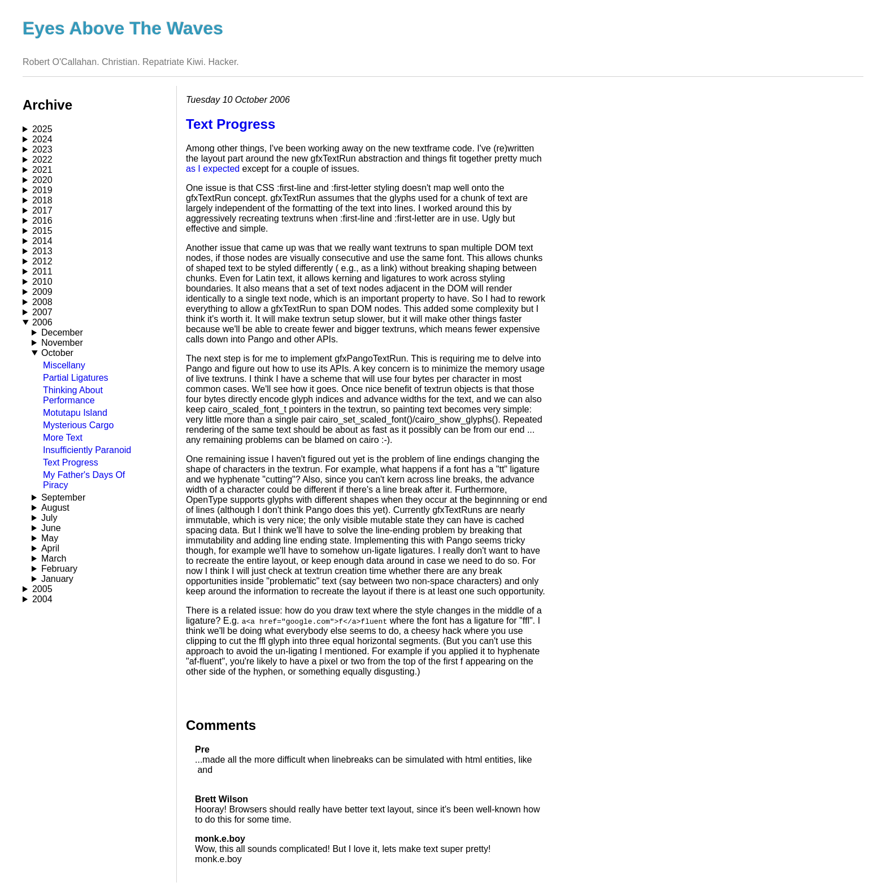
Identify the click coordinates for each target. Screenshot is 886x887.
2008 (42, 302)
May (49, 538)
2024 (42, 139)
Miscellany (64, 365)
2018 (42, 200)
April (50, 548)
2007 (42, 312)
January (57, 579)
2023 (42, 149)
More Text (62, 437)
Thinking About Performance (73, 395)
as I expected (213, 168)
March (53, 558)
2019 (42, 190)
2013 (42, 251)
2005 (42, 589)
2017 (42, 210)
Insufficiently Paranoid (87, 450)
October (57, 353)
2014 (42, 241)
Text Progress (70, 462)
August (55, 507)
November (62, 342)
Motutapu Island (75, 413)
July (49, 518)
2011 (42, 271)
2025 (42, 129)
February (59, 568)
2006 (42, 322)
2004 (42, 599)
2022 (42, 159)
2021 (42, 170)
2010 (42, 281)
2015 (42, 231)
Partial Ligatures (75, 377)
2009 (42, 292)
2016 (42, 220)
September (63, 497)
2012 (42, 261)
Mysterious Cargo (78, 425)
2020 (42, 180)
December (62, 332)
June (51, 528)
